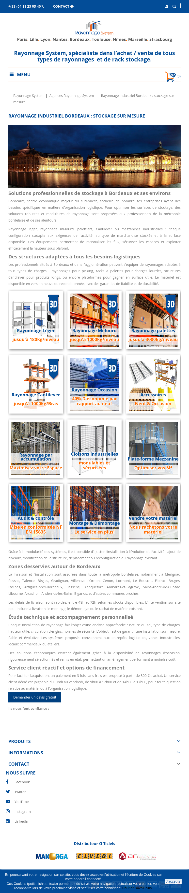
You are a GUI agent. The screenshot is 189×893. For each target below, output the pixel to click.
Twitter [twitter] (20, 791)
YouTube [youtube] (22, 801)
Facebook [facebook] (22, 782)
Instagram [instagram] (23, 811)
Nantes (60, 39)
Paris (22, 39)
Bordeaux (79, 39)
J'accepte (173, 881)
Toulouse (101, 39)
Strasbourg (160, 39)
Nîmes (119, 39)
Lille (34, 39)
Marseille (137, 39)
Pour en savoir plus (137, 888)
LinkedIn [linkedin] (21, 821)
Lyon (45, 39)
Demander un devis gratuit (34, 697)
